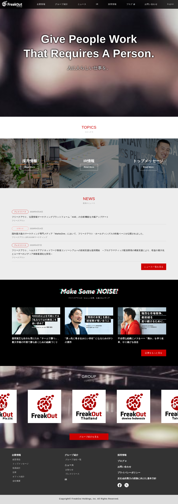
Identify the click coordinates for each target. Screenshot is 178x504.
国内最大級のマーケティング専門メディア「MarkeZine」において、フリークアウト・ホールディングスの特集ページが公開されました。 (78, 233)
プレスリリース (20, 212)
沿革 (15, 472)
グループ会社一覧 (73, 459)
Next (174, 406)
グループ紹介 (61, 4)
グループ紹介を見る (89, 437)
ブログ (130, 4)
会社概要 (17, 481)
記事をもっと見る (153, 353)
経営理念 (17, 459)
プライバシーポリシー (129, 472)
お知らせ (20, 228)
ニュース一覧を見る (153, 267)
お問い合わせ (151, 4)
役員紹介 (17, 468)
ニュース (82, 4)
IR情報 (89, 164)
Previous (3, 406)
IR (97, 4)
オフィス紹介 (19, 476)
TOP (12, 4)
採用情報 (112, 4)
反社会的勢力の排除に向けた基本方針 (137, 478)
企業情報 (41, 4)
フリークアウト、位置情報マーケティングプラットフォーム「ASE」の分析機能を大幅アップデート (60, 217)
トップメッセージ (148, 164)
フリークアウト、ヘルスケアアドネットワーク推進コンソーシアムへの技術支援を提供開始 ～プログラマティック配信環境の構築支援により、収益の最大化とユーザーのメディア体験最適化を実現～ (88, 252)
